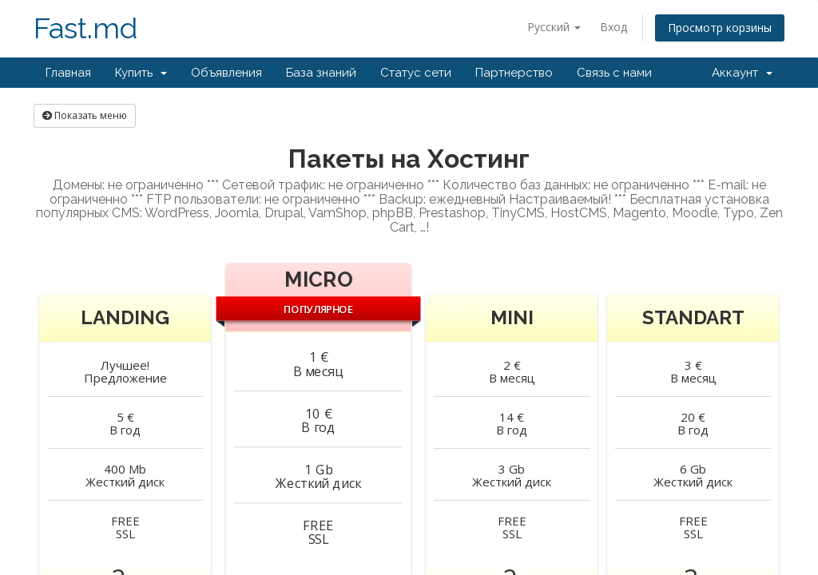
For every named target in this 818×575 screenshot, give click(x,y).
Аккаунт (742, 72)
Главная (68, 72)
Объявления (226, 72)
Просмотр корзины (720, 27)
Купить (141, 72)
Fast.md (85, 28)
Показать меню (84, 115)
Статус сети (415, 72)
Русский (554, 26)
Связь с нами (614, 72)
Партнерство (514, 72)
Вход (613, 26)
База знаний (321, 72)
